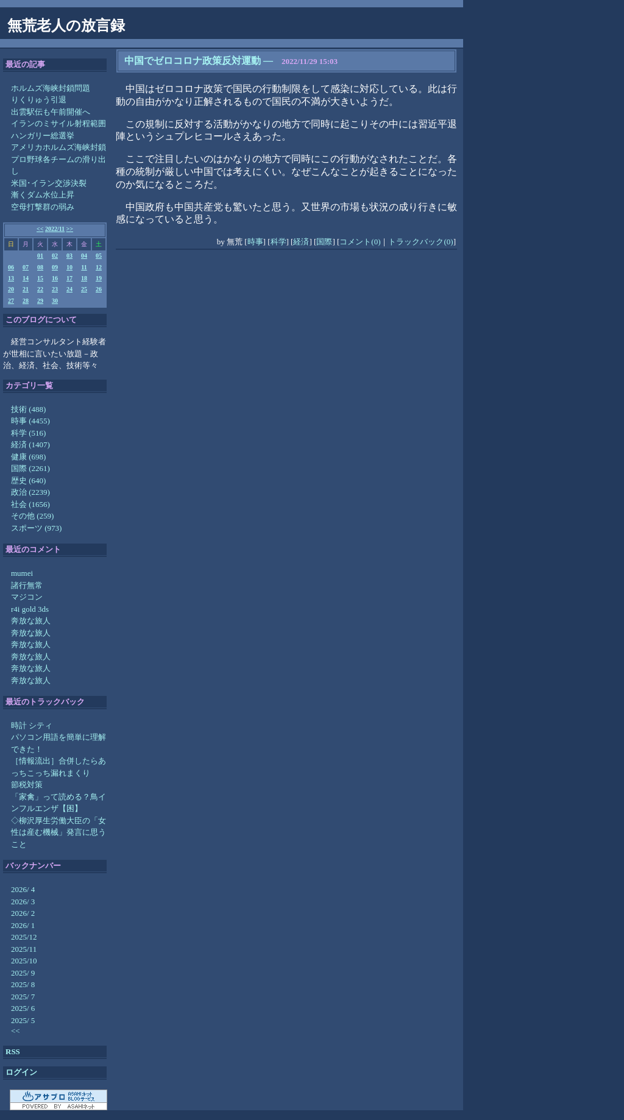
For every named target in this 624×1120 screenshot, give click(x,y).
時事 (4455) (30, 420)
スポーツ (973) (36, 528)
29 (40, 300)
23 (55, 289)
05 (99, 255)
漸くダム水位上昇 (42, 194)
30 (55, 300)
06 (11, 267)
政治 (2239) (30, 492)
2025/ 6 (23, 1008)
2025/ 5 (23, 1020)
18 (84, 278)
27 (11, 300)
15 (40, 278)
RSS (12, 1051)
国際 (324, 241)
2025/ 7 (23, 996)
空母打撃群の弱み (42, 206)
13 (11, 278)
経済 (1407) (30, 444)
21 (26, 289)
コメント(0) (359, 241)
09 (55, 267)
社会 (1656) (30, 504)
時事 (255, 241)
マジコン (27, 596)
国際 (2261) (30, 468)
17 (69, 278)
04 (84, 255)
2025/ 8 (23, 984)
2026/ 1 (23, 925)
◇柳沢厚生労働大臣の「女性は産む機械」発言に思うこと (58, 832)
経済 (301, 241)
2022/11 (55, 228)
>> (69, 228)
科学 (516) (28, 433)
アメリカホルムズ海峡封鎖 (58, 147)
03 (69, 255)
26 (99, 289)
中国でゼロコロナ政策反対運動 (192, 60)
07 (26, 267)
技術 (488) (28, 409)
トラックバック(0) (420, 241)
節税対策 (27, 784)
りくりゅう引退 (38, 99)
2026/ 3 (23, 901)
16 (55, 278)
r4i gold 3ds (30, 609)
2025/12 (24, 936)
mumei (22, 573)
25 (84, 289)
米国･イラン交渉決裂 (49, 183)
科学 (278, 241)
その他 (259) (32, 515)
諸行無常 (27, 585)
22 (40, 289)
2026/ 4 (23, 889)
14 (26, 278)
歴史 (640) (28, 480)
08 (40, 267)
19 (99, 278)
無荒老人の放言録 (66, 26)
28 (26, 300)
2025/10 (24, 960)
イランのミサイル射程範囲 (58, 123)
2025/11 (24, 949)
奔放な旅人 (31, 620)
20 (11, 289)
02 (55, 255)
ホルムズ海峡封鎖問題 (50, 88)
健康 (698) (28, 456)
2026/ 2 (23, 913)
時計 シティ (31, 725)
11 (84, 267)
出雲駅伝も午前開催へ (50, 111)
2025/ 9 (23, 972)
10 (69, 267)
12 (99, 267)
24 (69, 289)
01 (40, 255)
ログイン (21, 1072)
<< (40, 228)
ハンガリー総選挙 (42, 135)
